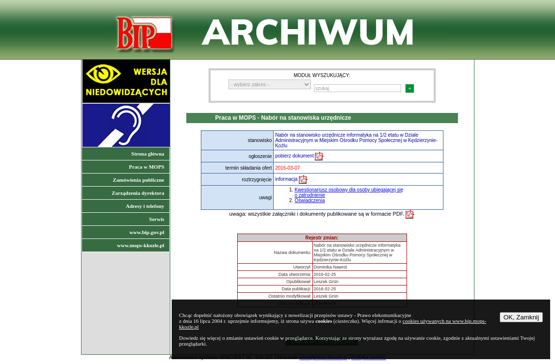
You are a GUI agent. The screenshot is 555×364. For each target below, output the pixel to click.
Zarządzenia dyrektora (138, 193)
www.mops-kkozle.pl (140, 245)
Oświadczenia (309, 200)
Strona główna (147, 154)
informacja (291, 179)
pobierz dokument (299, 155)
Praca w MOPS (146, 167)
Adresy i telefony (145, 206)
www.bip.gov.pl (147, 232)
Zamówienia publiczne (138, 180)
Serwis (156, 219)
